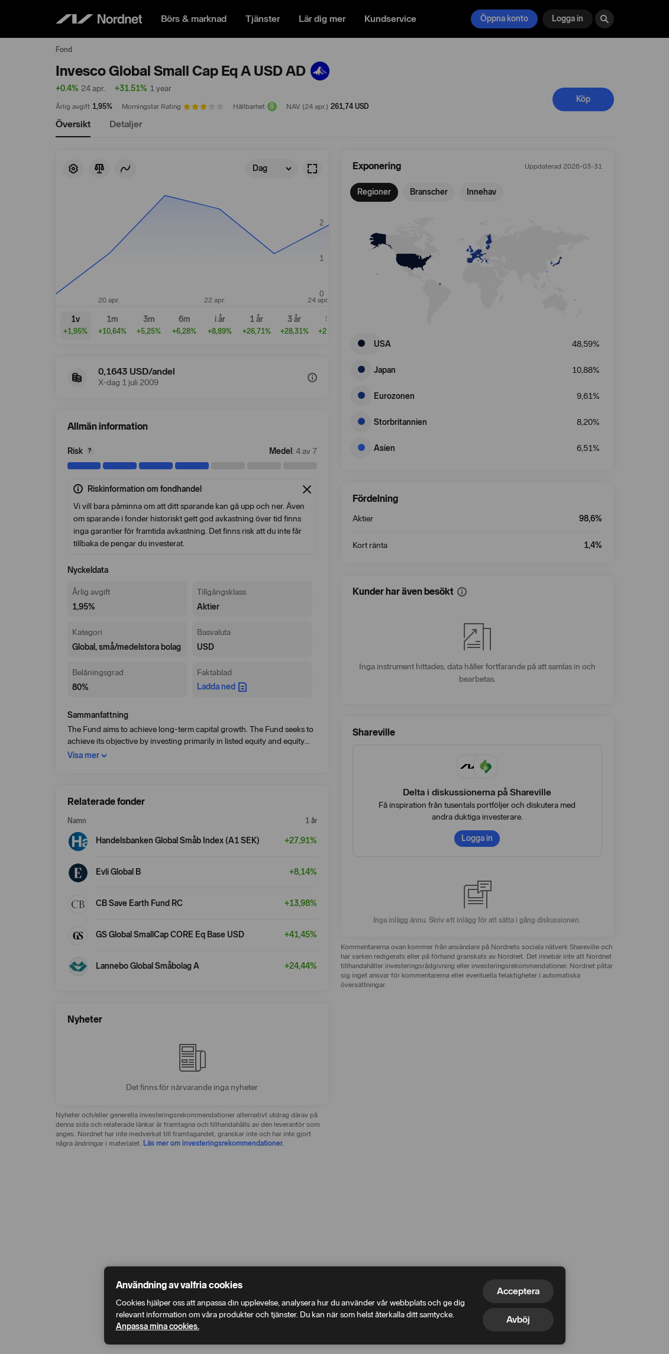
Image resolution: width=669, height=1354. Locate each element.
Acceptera (518, 1291)
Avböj (518, 1319)
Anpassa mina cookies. (157, 1326)
